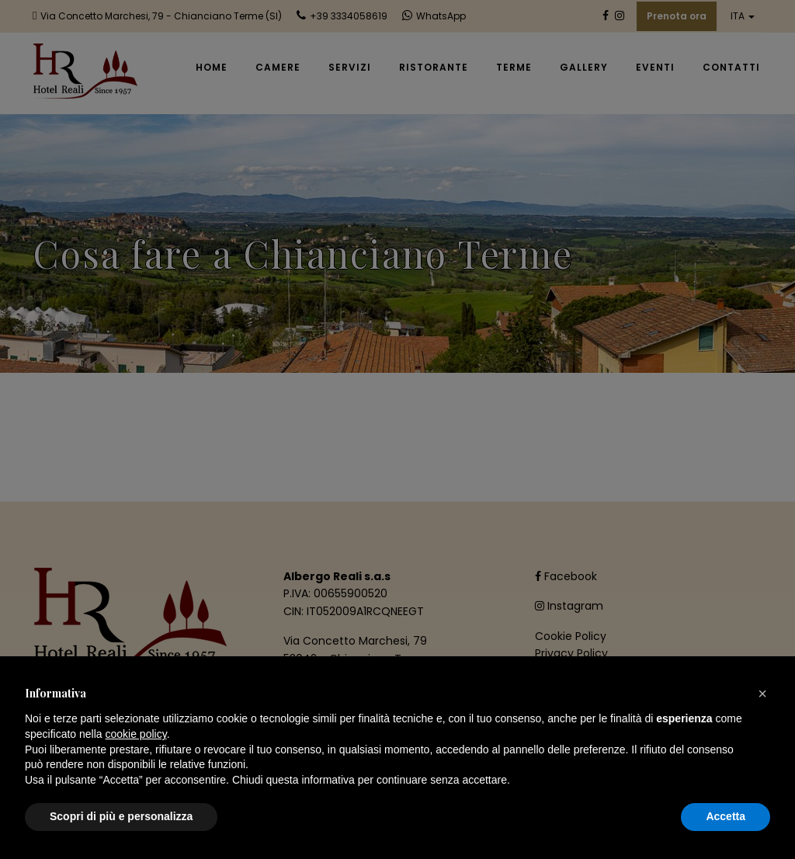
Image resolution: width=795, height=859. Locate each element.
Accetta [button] (725, 816)
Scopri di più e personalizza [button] (121, 816)
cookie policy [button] (136, 734)
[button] (762, 693)
